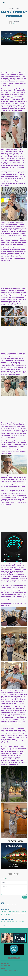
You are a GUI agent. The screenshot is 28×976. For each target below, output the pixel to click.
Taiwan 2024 (8, 905)
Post (24, 897)
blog (2, 905)
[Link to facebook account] (9, 958)
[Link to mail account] (15, 958)
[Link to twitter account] (11, 958)
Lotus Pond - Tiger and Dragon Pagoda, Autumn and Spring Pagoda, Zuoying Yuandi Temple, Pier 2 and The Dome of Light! (13, 913)
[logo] (16, 2)
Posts (14, 23)
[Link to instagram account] (19, 958)
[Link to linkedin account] (13, 958)
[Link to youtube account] (17, 958)
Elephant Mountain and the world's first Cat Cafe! (12, 921)
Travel (14, 905)
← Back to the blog (6, 925)
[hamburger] (4, 2)
